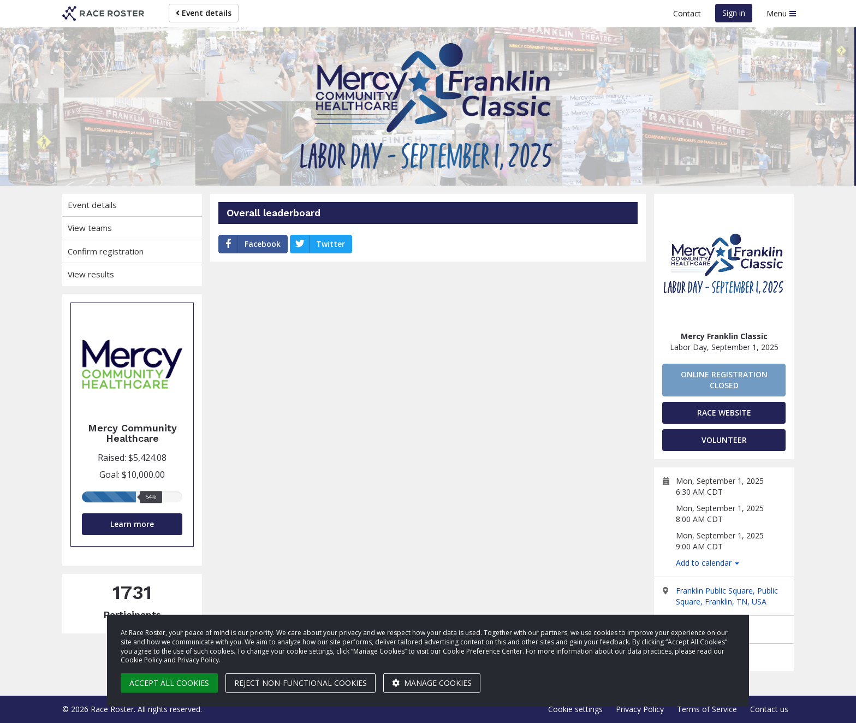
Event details (203, 13)
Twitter (317, 244)
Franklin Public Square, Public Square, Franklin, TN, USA (727, 596)
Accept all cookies (169, 683)
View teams (90, 227)
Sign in (733, 13)
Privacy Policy (640, 709)
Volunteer (724, 440)
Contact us (769, 709)
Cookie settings (575, 709)
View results (91, 274)
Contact (687, 13)
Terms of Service (707, 709)
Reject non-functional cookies (300, 683)
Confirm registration (106, 251)
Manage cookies (432, 683)
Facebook (250, 244)
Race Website (724, 412)
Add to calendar (707, 563)
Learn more (132, 524)
